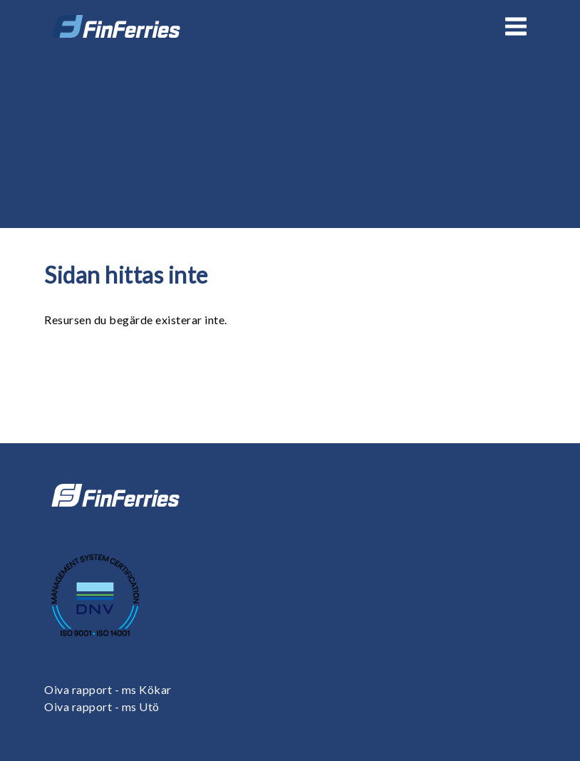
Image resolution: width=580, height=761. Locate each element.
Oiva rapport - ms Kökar (108, 689)
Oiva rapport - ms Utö (102, 706)
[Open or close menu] (516, 26)
